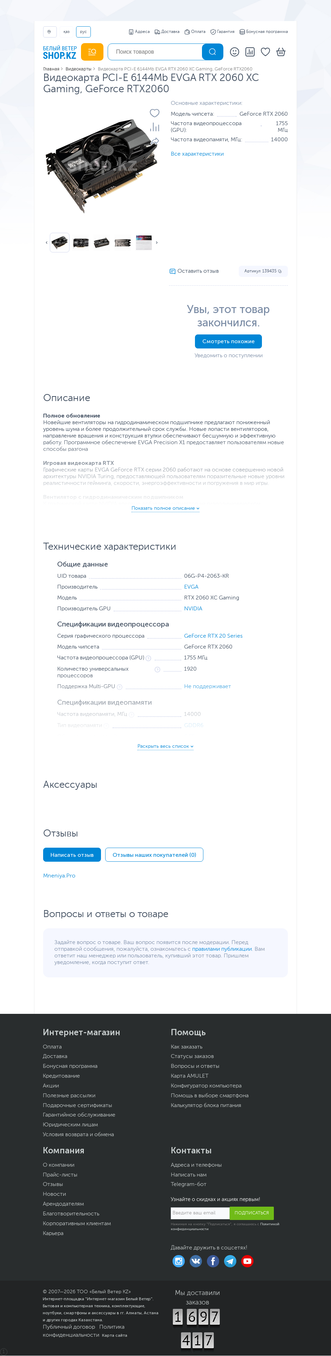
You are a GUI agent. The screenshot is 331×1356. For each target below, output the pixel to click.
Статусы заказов (192, 1056)
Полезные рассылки (69, 1096)
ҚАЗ (66, 32)
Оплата (194, 32)
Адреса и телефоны (196, 1165)
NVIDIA (193, 609)
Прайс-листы (60, 1175)
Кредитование (61, 1076)
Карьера (53, 1233)
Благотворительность (71, 1214)
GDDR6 (193, 725)
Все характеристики (197, 154)
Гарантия (222, 32)
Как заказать (186, 1047)
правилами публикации (222, 949)
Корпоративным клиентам (77, 1224)
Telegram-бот (189, 1184)
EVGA (191, 587)
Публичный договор (69, 1327)
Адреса (139, 32)
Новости (54, 1194)
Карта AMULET (190, 1076)
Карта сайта (114, 1335)
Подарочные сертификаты (77, 1105)
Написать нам (189, 1175)
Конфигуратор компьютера (206, 1086)
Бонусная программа (263, 32)
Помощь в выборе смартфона (210, 1096)
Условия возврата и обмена (78, 1135)
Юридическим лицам (70, 1125)
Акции (51, 1086)
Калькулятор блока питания (206, 1105)
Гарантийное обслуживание (79, 1115)
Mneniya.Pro (59, 876)
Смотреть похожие (228, 341)
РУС (83, 32)
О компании (58, 1165)
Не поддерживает (207, 687)
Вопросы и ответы (195, 1066)
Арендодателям (63, 1204)
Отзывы (53, 1184)
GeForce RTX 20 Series (213, 636)
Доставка (167, 32)
